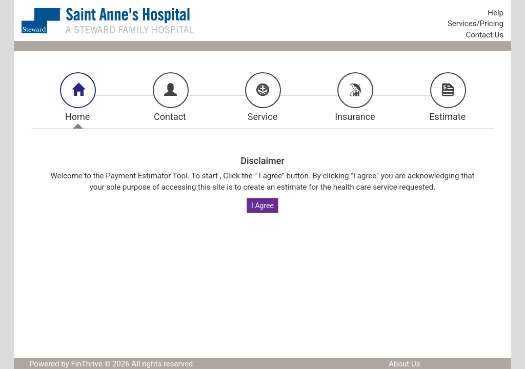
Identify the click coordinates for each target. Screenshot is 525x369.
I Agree (262, 205)
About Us (404, 363)
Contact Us (484, 34)
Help (495, 12)
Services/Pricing (475, 23)
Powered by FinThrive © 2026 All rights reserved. (112, 363)
